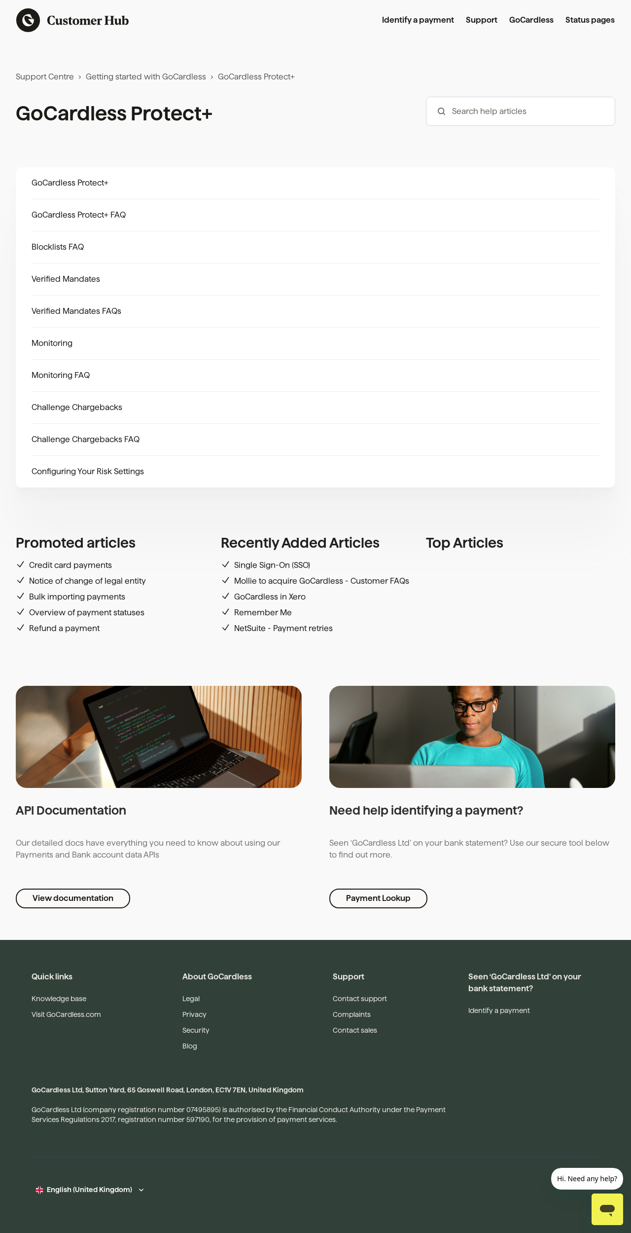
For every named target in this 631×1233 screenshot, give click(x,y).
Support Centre (45, 77)
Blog (189, 1046)
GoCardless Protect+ (256, 77)
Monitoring (52, 343)
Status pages (590, 20)
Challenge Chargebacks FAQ (86, 439)
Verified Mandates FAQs (76, 311)
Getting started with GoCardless (146, 77)
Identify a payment (418, 20)
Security (196, 1030)
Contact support (360, 999)
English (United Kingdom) (89, 1190)
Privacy (194, 1014)
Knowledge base (59, 999)
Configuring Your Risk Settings (88, 471)
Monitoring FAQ (61, 375)
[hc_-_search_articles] (520, 111)
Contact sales (355, 1030)
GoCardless (531, 20)
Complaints (352, 1014)
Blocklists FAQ (58, 247)
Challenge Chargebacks (77, 407)
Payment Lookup (378, 898)
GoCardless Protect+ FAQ (79, 215)
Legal (191, 999)
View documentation (73, 898)
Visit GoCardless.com (66, 1014)
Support (481, 20)
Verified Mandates (66, 279)
